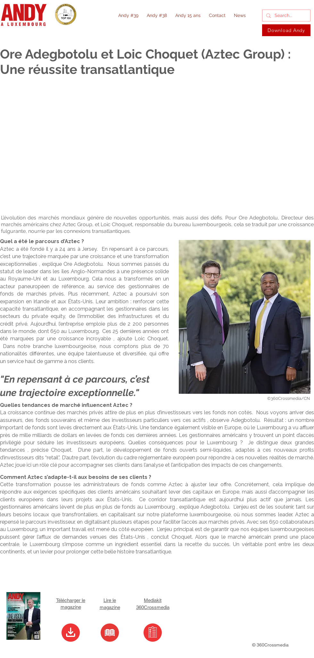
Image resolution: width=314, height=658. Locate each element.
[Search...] (286, 15)
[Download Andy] (286, 30)
